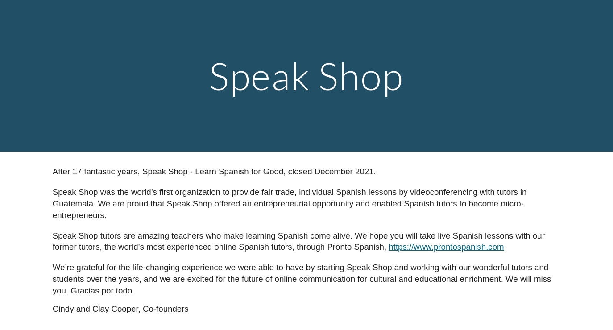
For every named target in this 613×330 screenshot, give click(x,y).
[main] (306, 75)
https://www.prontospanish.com (446, 247)
